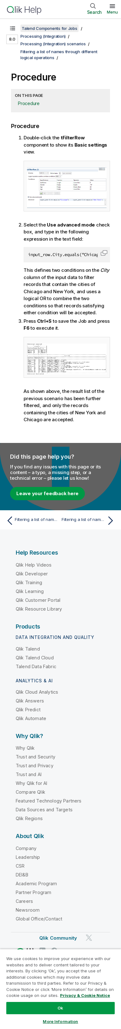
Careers (24, 901)
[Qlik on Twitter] (89, 937)
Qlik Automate (31, 718)
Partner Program (33, 892)
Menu (112, 11)
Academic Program (36, 883)
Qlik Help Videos (34, 565)
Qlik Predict (28, 709)
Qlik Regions (29, 818)
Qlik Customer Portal (38, 600)
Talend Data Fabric (36, 666)
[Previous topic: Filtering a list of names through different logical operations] (32, 521)
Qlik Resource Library (39, 609)
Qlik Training (29, 582)
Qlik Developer (32, 573)
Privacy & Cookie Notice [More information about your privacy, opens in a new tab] (85, 995)
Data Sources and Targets (44, 809)
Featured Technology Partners (48, 800)
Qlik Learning (30, 591)
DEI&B (22, 874)
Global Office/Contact (39, 918)
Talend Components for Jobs (49, 28)
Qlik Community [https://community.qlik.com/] (58, 938)
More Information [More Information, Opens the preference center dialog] (60, 1021)
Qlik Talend (28, 649)
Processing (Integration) (43, 36)
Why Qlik (25, 748)
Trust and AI (28, 774)
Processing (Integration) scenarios (53, 43)
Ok (60, 1007)
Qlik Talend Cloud (35, 657)
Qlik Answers (30, 700)
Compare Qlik (30, 792)
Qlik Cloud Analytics (37, 692)
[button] (104, 253)
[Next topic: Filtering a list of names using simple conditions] (89, 521)
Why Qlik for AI (31, 783)
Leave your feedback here (47, 493)
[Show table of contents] (12, 28)
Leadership (28, 857)
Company (26, 848)
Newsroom (28, 910)
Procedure (29, 103)
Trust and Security (35, 756)
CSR (20, 866)
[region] (60, 989)
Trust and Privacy (34, 765)
